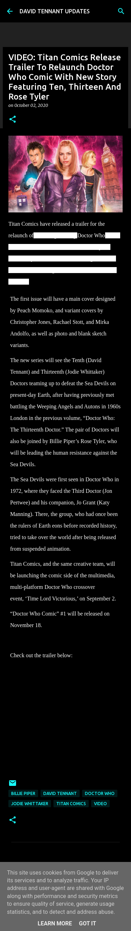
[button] (12, 119)
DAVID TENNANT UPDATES (55, 11)
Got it (87, 923)
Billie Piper (23, 793)
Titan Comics (71, 803)
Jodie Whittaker (29, 803)
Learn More (55, 923)
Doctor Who (100, 793)
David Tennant (60, 793)
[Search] (121, 11)
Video (100, 803)
